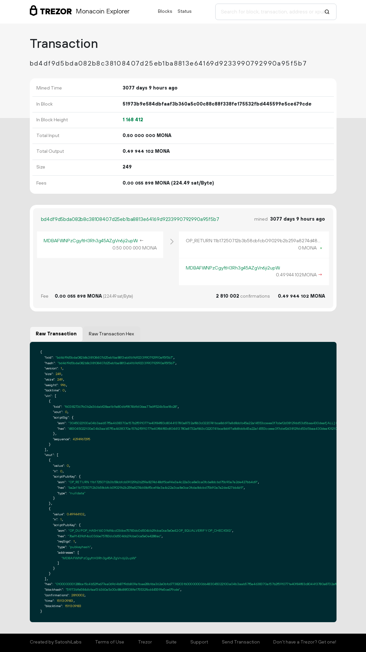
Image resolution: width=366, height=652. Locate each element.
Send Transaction (241, 642)
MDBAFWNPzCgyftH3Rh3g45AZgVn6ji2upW (91, 241)
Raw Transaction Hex (111, 334)
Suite (171, 642)
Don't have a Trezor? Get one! (304, 642)
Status (185, 11)
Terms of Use (109, 642)
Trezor (145, 642)
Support (199, 642)
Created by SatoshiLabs (56, 642)
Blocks (165, 11)
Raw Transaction (56, 334)
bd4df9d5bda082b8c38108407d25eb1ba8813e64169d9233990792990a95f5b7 (130, 219)
